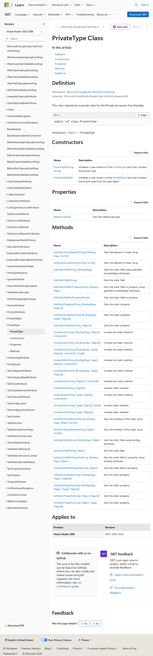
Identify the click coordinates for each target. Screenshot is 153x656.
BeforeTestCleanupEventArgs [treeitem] (22, 168)
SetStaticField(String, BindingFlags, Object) (77, 440)
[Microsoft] (6, 5)
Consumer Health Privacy (101, 648)
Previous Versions (31, 648)
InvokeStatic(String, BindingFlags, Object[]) (77, 342)
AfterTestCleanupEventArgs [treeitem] (22, 83)
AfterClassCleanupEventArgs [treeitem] (22, 70)
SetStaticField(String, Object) (69, 450)
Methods (60, 68)
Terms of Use (129, 648)
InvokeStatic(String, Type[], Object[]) (73, 412)
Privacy (77, 648)
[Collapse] (44, 24)
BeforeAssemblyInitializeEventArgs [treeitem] (25, 148)
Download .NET (138, 14)
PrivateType (119, 167)
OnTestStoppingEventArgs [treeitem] (21, 299)
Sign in (145, 4)
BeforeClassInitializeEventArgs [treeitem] (23, 161)
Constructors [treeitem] (17, 338)
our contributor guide (69, 584)
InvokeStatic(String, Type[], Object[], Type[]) (77, 405)
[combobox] (24, 31)
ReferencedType (62, 216)
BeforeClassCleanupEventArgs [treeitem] (23, 155)
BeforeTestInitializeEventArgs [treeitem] (22, 174)
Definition (60, 54)
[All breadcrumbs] (55, 27)
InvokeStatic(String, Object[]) (69, 388)
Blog (47, 648)
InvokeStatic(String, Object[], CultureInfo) (76, 381)
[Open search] (136, 5)
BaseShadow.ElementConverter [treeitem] (24, 135)
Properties (60, 63)
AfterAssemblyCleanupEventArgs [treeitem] (25, 57)
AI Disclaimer (10, 648)
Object (71, 132)
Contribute (63, 648)
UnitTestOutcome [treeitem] (16, 494)
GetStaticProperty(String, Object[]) (72, 325)
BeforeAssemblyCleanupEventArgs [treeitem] (26, 142)
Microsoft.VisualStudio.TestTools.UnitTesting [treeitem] (25, 48)
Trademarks (9, 653)
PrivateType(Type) (63, 177)
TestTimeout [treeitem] (13, 475)
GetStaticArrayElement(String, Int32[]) (74, 262)
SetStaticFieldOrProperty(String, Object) (76, 468)
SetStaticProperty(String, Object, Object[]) (77, 496)
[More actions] (147, 27)
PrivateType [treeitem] (16, 331)
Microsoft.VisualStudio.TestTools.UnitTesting (82, 26)
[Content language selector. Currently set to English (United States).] (19, 640)
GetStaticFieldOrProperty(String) (71, 297)
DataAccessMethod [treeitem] (18, 214)
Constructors (62, 59)
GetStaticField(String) (65, 280)
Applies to (60, 73)
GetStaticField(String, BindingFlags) (73, 269)
